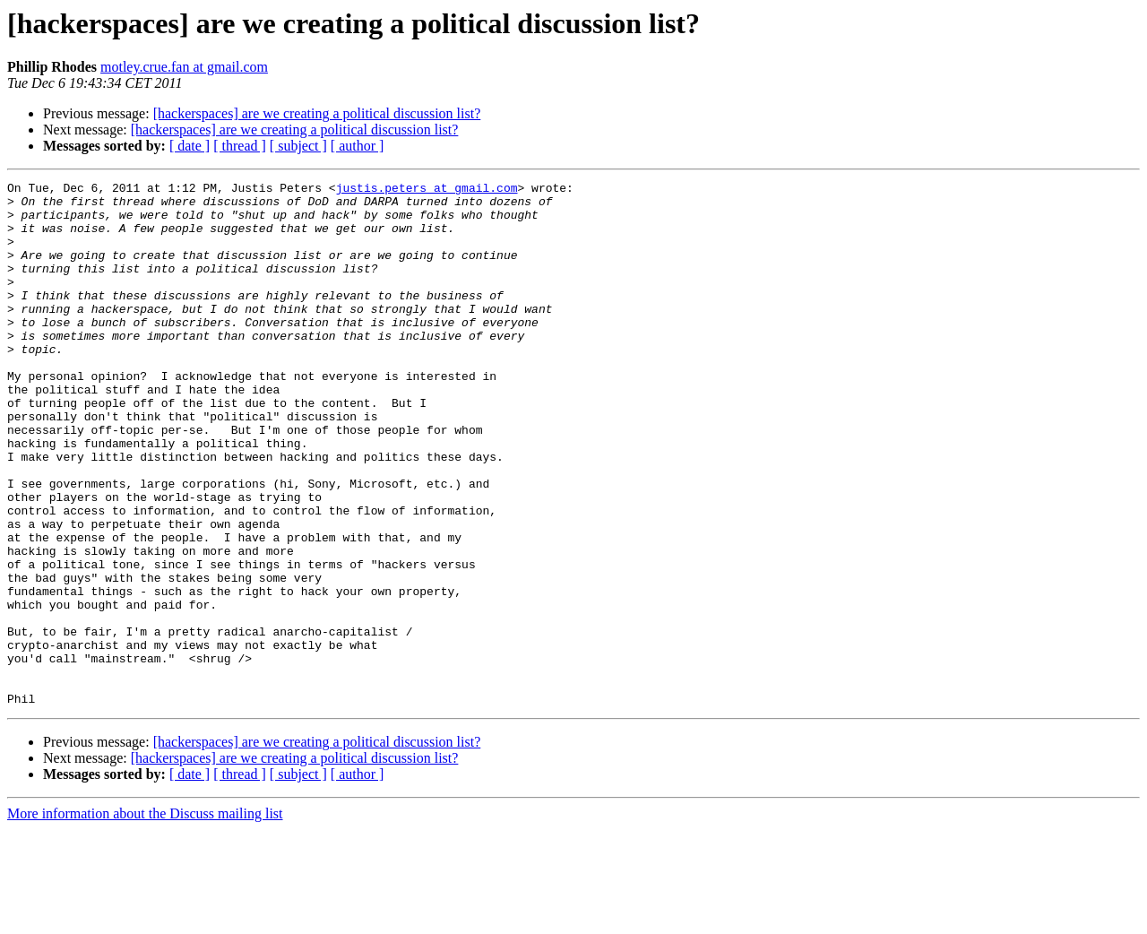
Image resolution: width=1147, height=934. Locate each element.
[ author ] (357, 145)
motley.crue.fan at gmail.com (184, 66)
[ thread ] (239, 145)
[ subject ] (298, 145)
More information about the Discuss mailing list (145, 918)
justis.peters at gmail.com (427, 190)
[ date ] (189, 145)
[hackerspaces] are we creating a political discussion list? (317, 113)
